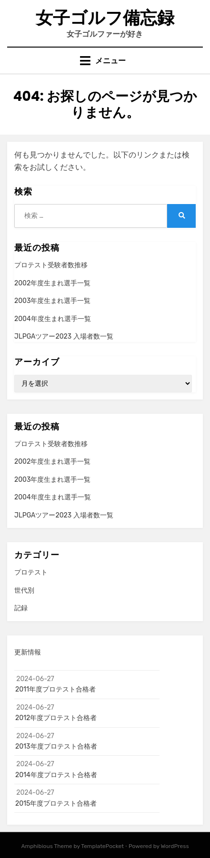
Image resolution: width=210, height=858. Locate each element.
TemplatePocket (102, 846)
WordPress (175, 846)
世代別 (24, 590)
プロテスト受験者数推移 (51, 265)
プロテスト (31, 572)
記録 (21, 608)
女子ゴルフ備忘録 (105, 18)
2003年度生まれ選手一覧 (52, 301)
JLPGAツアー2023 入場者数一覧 (63, 336)
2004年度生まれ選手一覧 (52, 319)
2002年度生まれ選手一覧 (52, 283)
